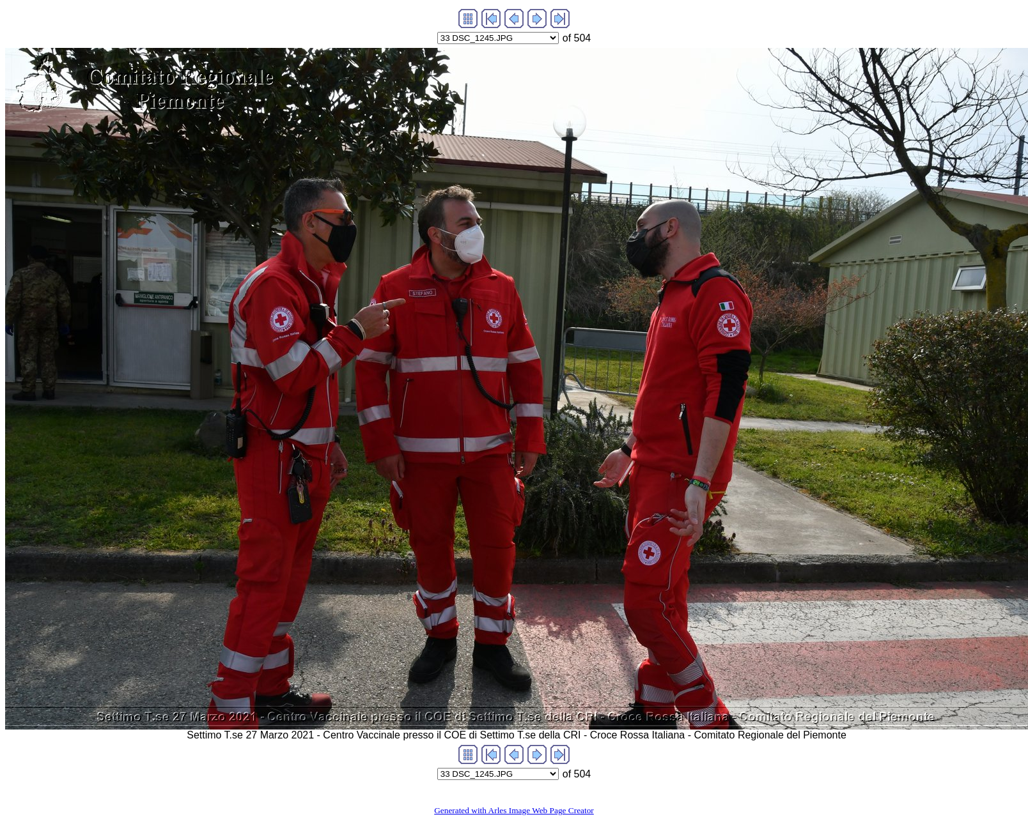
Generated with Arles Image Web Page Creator (514, 810)
